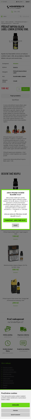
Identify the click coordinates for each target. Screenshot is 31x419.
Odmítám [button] (15, 410)
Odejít (16, 225)
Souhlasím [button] (15, 405)
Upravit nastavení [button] (15, 414)
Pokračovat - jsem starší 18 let (15, 220)
